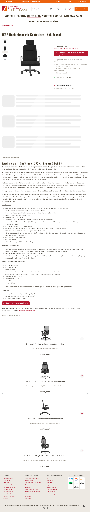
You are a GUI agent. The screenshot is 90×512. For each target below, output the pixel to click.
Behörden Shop (8, 494)
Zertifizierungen (52, 494)
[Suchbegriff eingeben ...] (40, 9)
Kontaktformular (8, 478)
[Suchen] (51, 9)
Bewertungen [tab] (15, 157)
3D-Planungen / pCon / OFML (34, 482)
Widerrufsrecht (51, 487)
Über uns (6, 482)
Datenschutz (50, 480)
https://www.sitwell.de (27, 310)
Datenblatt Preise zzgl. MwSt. (17, 303)
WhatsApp (6, 480)
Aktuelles (28, 498)
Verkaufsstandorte (81, 9)
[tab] (6, 157)
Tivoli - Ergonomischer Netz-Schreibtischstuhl (45, 419)
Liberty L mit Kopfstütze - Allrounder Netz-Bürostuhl (45, 381)
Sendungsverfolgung (31, 485)
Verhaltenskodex (52, 489)
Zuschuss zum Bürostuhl (32, 491)
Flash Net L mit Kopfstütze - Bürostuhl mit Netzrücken (45, 456)
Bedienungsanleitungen (32, 478)
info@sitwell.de (74, 505)
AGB (48, 478)
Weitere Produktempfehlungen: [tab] (11, 315)
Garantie (49, 482)
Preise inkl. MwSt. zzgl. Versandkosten (66, 48)
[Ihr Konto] (62, 9)
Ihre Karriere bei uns (9, 485)
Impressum (50, 485)
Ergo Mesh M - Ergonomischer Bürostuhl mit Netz (45, 344)
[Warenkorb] (69, 9)
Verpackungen (51, 491)
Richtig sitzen (29, 480)
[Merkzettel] (58, 9)
